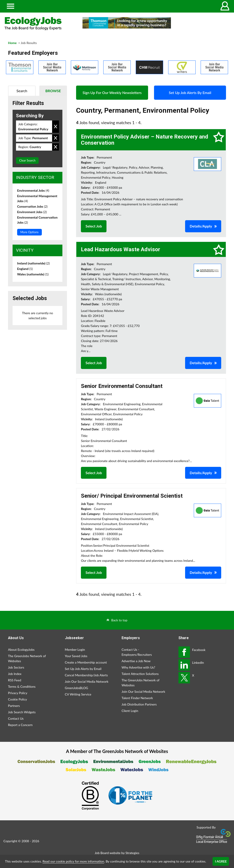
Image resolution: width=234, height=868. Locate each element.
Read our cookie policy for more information (73, 861)
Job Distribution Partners (139, 704)
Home (12, 43)
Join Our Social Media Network (87, 681)
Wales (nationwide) (33, 274)
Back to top (119, 620)
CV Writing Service (78, 694)
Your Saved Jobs (76, 656)
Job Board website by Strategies (117, 853)
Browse (53, 91)
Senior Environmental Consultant (121, 386)
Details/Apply (201, 226)
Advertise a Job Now (136, 661)
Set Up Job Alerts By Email (190, 92)
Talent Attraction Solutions (140, 674)
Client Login (130, 711)
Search (21, 91)
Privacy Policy (17, 693)
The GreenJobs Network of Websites (27, 658)
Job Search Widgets (22, 712)
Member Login (75, 649)
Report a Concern (20, 725)
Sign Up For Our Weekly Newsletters (111, 92)
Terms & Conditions (21, 686)
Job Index (14, 674)
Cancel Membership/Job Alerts (86, 675)
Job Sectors (16, 667)
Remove (55, 126)
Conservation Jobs (32, 206)
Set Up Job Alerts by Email (83, 669)
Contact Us (16, 718)
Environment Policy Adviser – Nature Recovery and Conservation (144, 139)
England (25, 269)
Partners (14, 706)
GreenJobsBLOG (76, 688)
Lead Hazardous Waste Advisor (120, 249)
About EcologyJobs (21, 649)
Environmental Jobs (33, 190)
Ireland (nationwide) (33, 263)
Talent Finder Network (137, 698)
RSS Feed (14, 680)
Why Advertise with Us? (138, 667)
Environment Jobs (32, 212)
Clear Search (27, 160)
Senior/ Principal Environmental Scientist (132, 496)
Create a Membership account (86, 662)
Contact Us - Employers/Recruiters (137, 652)
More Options (29, 232)
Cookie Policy (17, 699)
